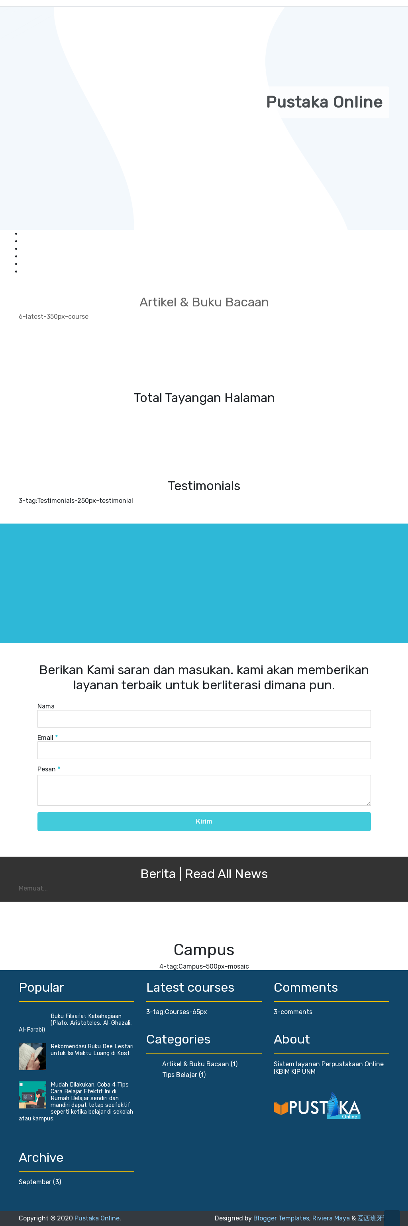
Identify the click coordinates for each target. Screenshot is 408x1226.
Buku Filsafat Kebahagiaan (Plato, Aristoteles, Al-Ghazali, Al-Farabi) (75, 1023)
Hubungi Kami (42, 271)
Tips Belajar (179, 1075)
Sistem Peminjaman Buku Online (71, 264)
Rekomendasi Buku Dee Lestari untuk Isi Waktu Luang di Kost (92, 1050)
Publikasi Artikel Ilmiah (55, 256)
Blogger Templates (281, 1218)
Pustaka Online (97, 1218)
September (35, 1182)
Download (37, 249)
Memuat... (33, 888)
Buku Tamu (39, 241)
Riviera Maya (331, 1218)
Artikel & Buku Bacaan (195, 1064)
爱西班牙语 (373, 1218)
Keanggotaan (42, 233)
